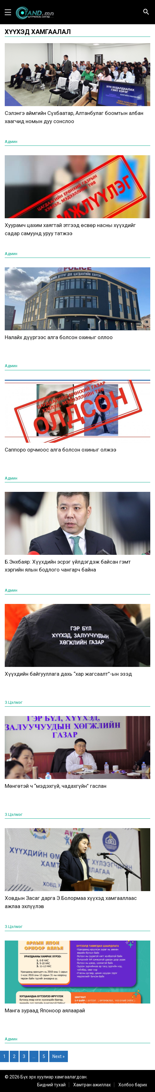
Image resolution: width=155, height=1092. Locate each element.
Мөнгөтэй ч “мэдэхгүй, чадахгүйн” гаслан (55, 786)
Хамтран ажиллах (92, 1084)
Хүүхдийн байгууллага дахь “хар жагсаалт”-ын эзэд (68, 674)
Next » (58, 1056)
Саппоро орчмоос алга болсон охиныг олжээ (60, 449)
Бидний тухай (51, 1084)
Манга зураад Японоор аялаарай (45, 1010)
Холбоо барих (132, 1084)
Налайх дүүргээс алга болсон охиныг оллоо (59, 337)
